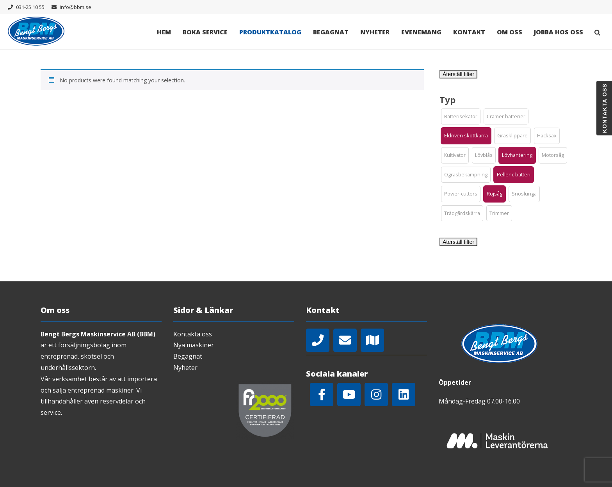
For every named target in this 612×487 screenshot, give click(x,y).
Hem (164, 32)
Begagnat (331, 32)
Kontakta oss (192, 334)
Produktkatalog (270, 32)
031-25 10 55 (30, 7)
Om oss (509, 32)
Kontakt (469, 32)
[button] (460, 117)
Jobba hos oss (558, 32)
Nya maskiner (193, 345)
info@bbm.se (75, 7)
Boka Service (205, 32)
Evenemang (421, 32)
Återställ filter (458, 74)
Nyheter (375, 32)
